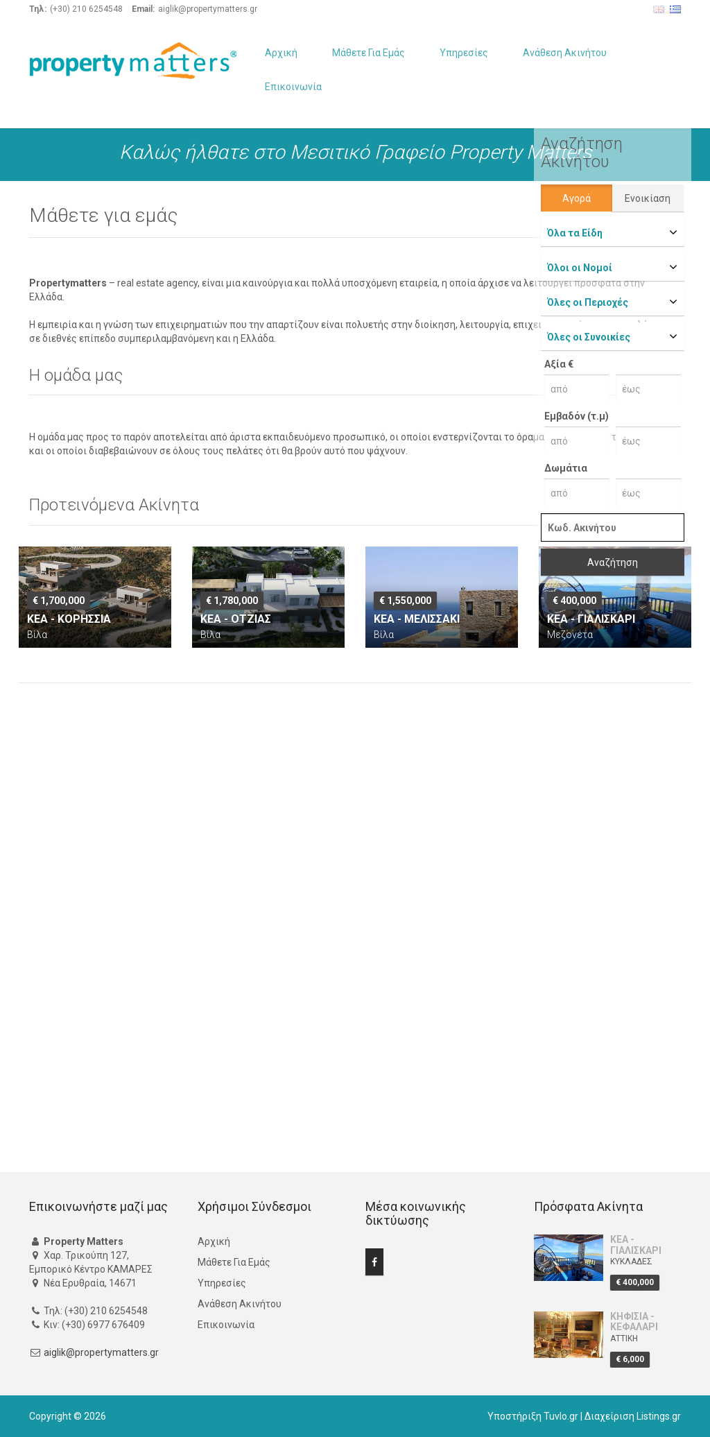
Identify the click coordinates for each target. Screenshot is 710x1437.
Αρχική (281, 52)
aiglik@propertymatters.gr (101, 1352)
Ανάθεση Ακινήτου (565, 52)
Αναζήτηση (612, 562)
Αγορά (576, 198)
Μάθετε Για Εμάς (368, 52)
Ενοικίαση (647, 198)
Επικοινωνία (293, 86)
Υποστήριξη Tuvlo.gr (532, 1416)
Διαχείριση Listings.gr (633, 1416)
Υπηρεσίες (464, 52)
